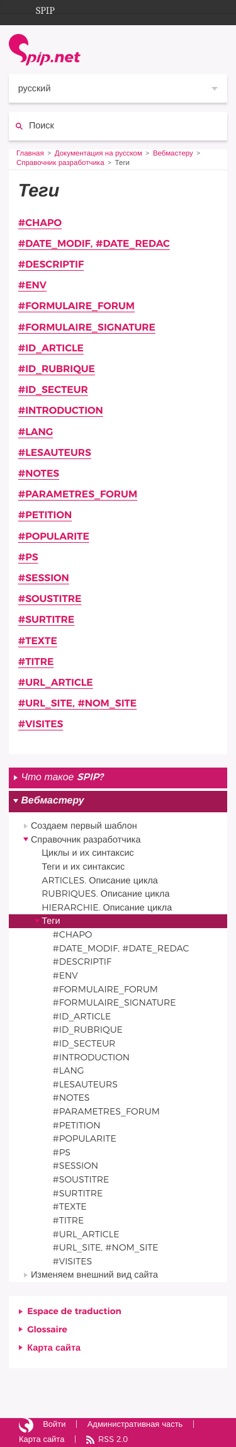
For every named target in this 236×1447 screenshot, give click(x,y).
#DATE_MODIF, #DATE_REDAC (94, 244)
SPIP (35, 9)
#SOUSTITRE (50, 599)
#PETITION (45, 516)
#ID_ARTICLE (51, 349)
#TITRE (36, 662)
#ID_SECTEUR (53, 390)
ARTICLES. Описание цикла (100, 880)
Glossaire (47, 1329)
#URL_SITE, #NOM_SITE (77, 704)
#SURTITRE (46, 620)
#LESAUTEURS (54, 453)
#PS (28, 558)
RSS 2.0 (113, 1440)
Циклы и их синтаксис (87, 853)
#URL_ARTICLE (55, 683)
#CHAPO (40, 223)
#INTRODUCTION (60, 411)
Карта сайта (54, 1348)
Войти (54, 1425)
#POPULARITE (53, 537)
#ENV (32, 286)
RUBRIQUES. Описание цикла (105, 894)
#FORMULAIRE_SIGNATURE (86, 328)
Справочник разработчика (60, 163)
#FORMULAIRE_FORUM (76, 307)
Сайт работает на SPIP (26, 1425)
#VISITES (41, 725)
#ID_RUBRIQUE (56, 370)
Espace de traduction (74, 1311)
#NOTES (38, 474)
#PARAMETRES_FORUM (77, 495)
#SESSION (43, 579)
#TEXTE (37, 642)
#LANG (35, 433)
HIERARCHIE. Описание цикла (107, 907)
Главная (30, 153)
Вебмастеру (173, 153)
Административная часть (135, 1425)
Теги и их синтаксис (83, 866)
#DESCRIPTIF (51, 265)
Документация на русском (98, 153)
